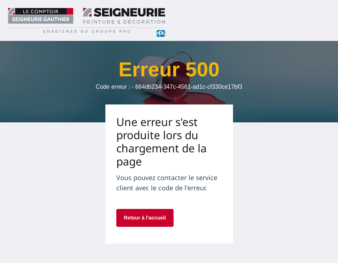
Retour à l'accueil (145, 218)
